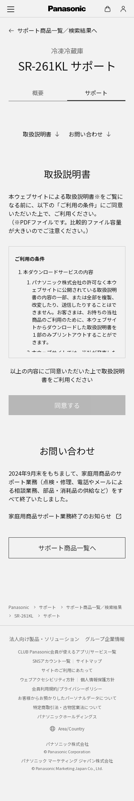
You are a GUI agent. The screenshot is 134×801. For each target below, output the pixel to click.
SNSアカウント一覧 (51, 661)
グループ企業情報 (105, 638)
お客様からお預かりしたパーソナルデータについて (67, 698)
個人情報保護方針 (97, 679)
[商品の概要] (38, 93)
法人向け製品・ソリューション (44, 638)
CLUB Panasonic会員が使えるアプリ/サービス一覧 (67, 651)
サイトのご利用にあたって (67, 670)
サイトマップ (89, 661)
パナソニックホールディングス (67, 716)
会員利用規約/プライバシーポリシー (67, 689)
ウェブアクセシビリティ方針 (47, 679)
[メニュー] (11, 9)
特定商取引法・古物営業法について (67, 707)
